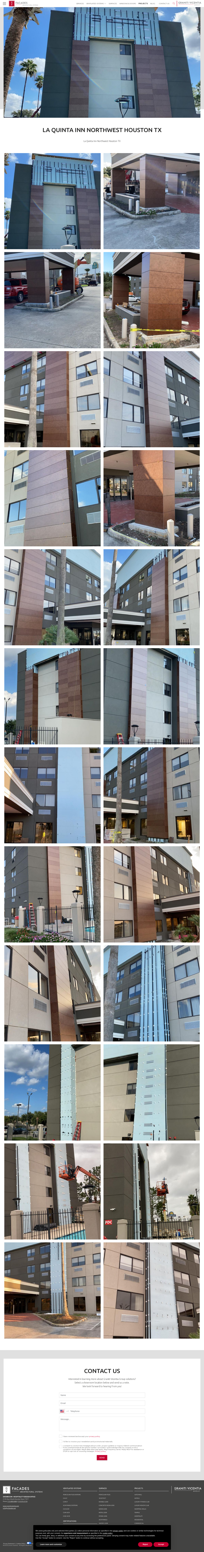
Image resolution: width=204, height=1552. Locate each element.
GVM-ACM (66, 1512)
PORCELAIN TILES (104, 1494)
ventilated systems (72, 1488)
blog (152, 3)
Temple (137, 1512)
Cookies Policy (20, 1543)
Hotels (136, 1498)
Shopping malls (140, 1509)
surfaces (103, 1488)
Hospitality (138, 1516)
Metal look (103, 1512)
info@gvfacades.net (9, 1508)
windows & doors (127, 3)
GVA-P (65, 1498)
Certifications (69, 1521)
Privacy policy (100, 1451)
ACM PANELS (103, 1519)
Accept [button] (161, 1544)
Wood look (103, 1509)
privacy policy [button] (118, 1531)
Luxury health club (141, 1505)
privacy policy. (94, 1436)
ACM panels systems (70, 1505)
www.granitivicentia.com (11, 1506)
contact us (164, 3)
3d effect (102, 1498)
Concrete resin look (106, 1505)
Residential (138, 1519)
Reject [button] (145, 1544)
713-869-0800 (12, 1501)
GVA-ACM (66, 1509)
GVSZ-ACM (66, 1516)
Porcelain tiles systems (72, 1494)
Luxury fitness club (141, 1502)
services (80, 3)
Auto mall (138, 1494)
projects (138, 1488)
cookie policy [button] (107, 1533)
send (102, 1457)
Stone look (103, 1516)
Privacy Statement (9, 1543)
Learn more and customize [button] (51, 1544)
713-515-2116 (22, 1501)
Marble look (103, 1502)
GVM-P (65, 1502)
